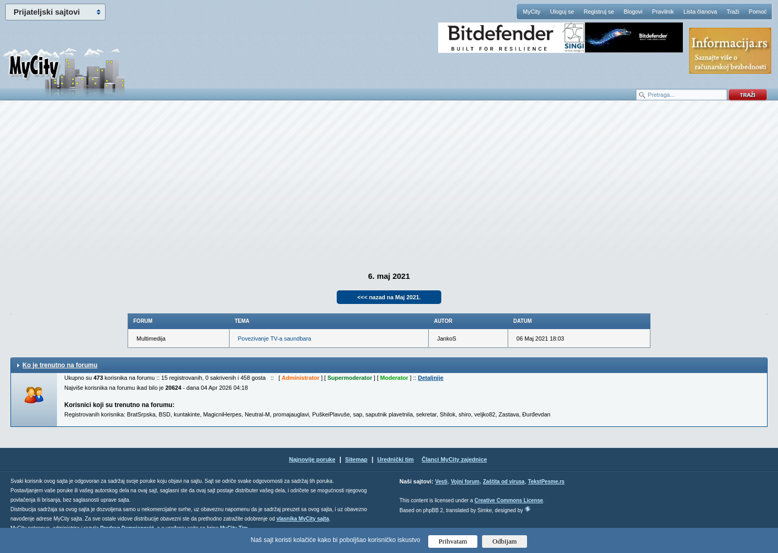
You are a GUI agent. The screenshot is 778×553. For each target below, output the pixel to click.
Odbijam (505, 541)
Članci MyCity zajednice (454, 459)
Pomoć (757, 11)
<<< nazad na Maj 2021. (388, 297)
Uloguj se (562, 11)
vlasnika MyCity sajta (303, 519)
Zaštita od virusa (503, 481)
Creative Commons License (508, 500)
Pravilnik (663, 11)
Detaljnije (430, 378)
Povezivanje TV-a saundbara (274, 338)
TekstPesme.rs (546, 481)
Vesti (441, 481)
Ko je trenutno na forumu (59, 365)
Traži (733, 11)
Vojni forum (465, 481)
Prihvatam (453, 541)
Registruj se (599, 11)
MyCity (532, 11)
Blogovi (633, 11)
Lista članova (700, 11)
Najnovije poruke (312, 459)
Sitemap (356, 459)
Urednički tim (395, 459)
